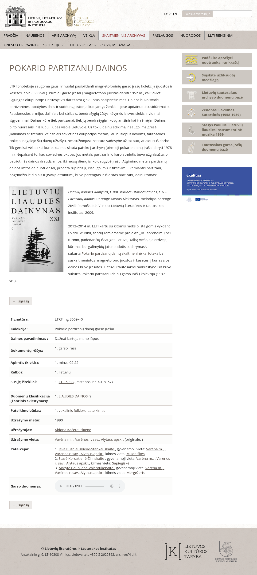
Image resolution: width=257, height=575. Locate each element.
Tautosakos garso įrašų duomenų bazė (222, 147)
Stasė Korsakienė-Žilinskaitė (82, 458)
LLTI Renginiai (221, 35)
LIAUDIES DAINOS (73, 396)
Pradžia (11, 35)
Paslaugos (162, 35)
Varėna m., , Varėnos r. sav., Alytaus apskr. (89, 439)
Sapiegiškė (120, 463)
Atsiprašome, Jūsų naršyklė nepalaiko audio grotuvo (90, 486)
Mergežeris (135, 472)
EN (175, 14)
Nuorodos (190, 35)
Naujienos (34, 35)
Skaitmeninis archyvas (123, 35)
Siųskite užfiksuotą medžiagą (218, 77)
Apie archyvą (64, 35)
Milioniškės (135, 453)
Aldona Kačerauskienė (73, 429)
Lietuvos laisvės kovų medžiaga (100, 44)
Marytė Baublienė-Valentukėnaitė (86, 467)
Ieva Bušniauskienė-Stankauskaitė (87, 449)
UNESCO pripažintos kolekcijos (33, 44)
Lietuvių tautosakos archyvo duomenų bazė (222, 94)
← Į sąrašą (20, 301)
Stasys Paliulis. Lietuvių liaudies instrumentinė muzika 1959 (222, 130)
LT (166, 14)
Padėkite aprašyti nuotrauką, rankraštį (220, 60)
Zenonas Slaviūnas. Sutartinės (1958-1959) (221, 112)
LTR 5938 (66, 381)
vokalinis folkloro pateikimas (82, 410)
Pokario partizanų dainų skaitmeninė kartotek (119, 253)
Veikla (89, 35)
